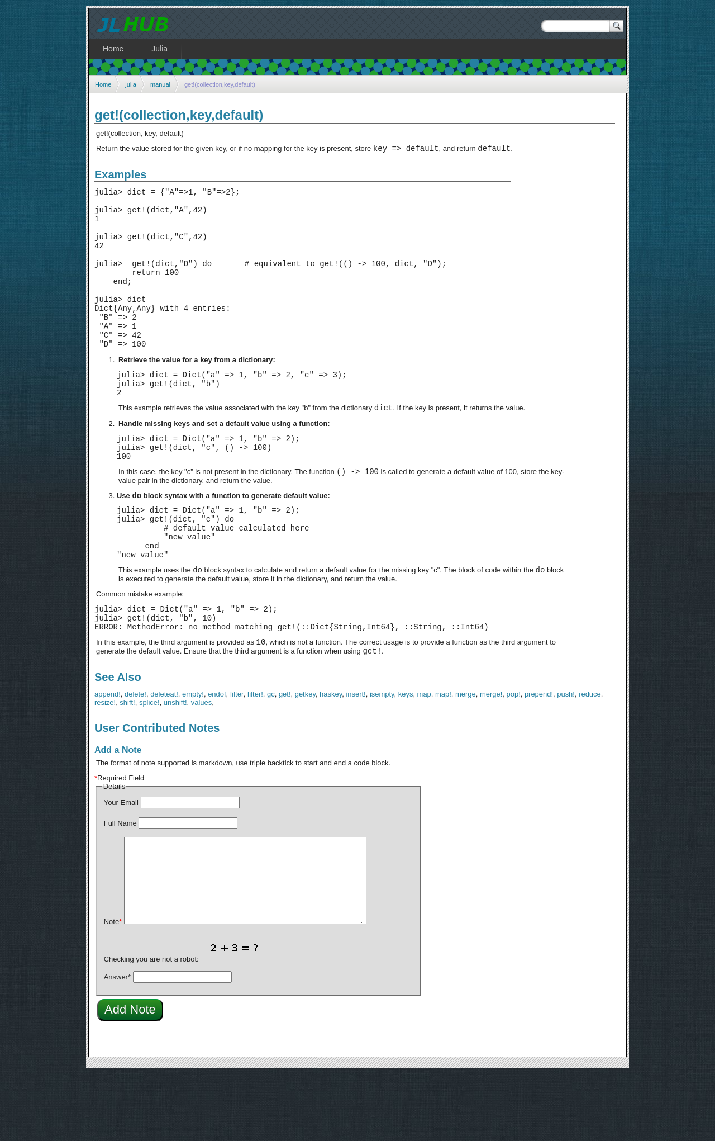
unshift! (175, 769)
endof (217, 761)
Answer (117, 1044)
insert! (355, 761)
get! (285, 761)
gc (271, 761)
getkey (305, 761)
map (424, 761)
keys (405, 761)
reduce (590, 761)
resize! (105, 769)
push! (566, 761)
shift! (127, 769)
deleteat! (164, 761)
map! (443, 761)
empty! (193, 761)
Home (103, 84)
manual (160, 84)
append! (107, 761)
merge (465, 761)
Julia (159, 48)
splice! (149, 769)
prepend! (539, 761)
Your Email (121, 869)
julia (130, 84)
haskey (331, 761)
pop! (513, 761)
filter (237, 761)
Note (113, 988)
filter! (255, 761)
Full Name (120, 890)
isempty (382, 761)
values (201, 769)
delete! (135, 761)
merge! (491, 761)
